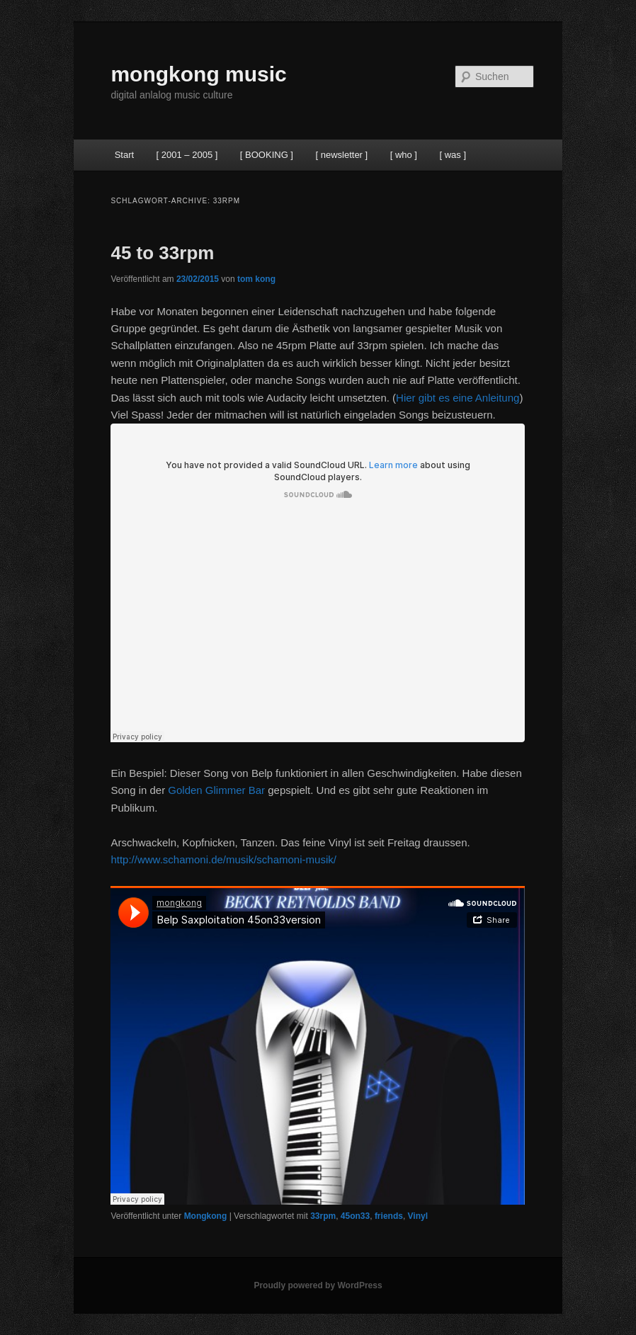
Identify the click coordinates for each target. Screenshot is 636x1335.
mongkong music (198, 74)
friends (389, 1216)
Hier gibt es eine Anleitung (457, 398)
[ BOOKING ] (266, 154)
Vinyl (418, 1216)
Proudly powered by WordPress (318, 1285)
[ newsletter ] (341, 154)
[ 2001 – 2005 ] (187, 154)
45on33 (355, 1216)
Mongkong (205, 1216)
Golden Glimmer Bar (216, 790)
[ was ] (452, 154)
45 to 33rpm (162, 252)
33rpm (323, 1216)
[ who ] (403, 154)
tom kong (256, 279)
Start (124, 154)
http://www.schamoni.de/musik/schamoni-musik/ (223, 859)
